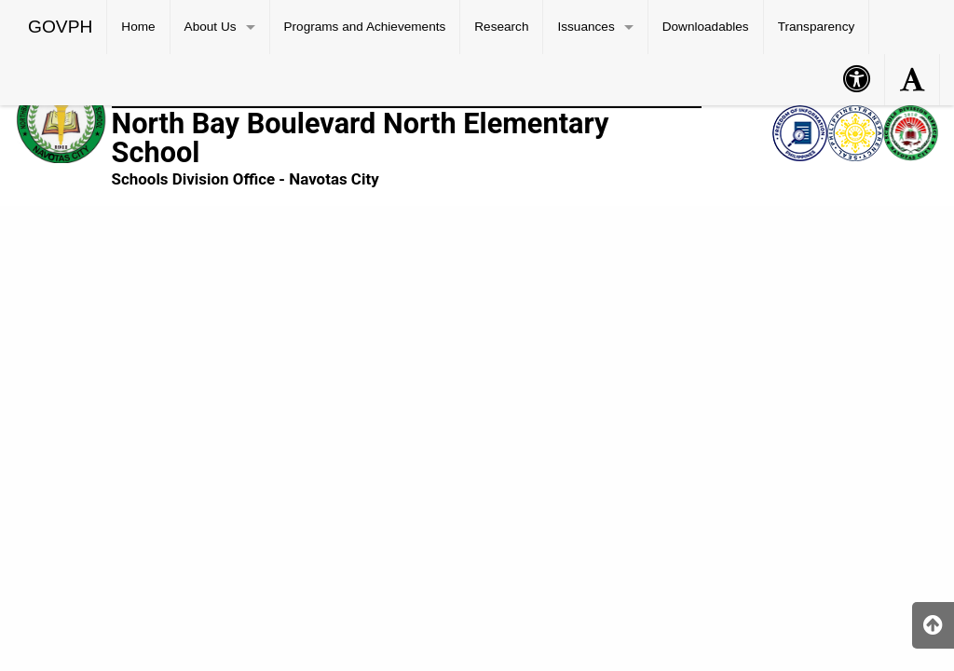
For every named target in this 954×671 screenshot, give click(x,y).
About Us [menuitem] (210, 27)
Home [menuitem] (138, 27)
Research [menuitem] (501, 27)
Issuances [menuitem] (585, 27)
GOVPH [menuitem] (60, 26)
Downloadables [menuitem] (705, 27)
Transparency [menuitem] (816, 27)
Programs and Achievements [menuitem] (365, 27)
